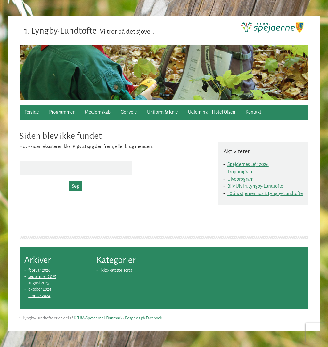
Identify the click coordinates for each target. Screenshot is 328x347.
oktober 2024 (39, 289)
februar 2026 (39, 270)
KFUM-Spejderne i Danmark (98, 318)
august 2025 (38, 283)
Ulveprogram (240, 179)
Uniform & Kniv (162, 111)
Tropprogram (240, 171)
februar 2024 (39, 296)
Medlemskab (98, 111)
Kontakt (253, 111)
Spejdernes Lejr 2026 (248, 164)
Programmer (61, 111)
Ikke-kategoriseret (116, 270)
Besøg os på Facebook (143, 318)
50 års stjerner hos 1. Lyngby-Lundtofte (265, 193)
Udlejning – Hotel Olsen (211, 111)
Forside (32, 111)
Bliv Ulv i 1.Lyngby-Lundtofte (255, 186)
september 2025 (42, 276)
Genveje (129, 111)
